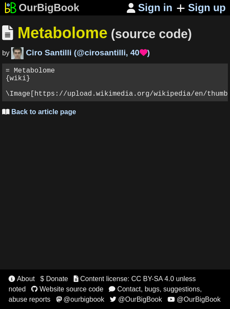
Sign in (150, 7)
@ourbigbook (80, 299)
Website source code (67, 289)
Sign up (201, 7)
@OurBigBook (136, 299)
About (22, 278)
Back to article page (39, 118)
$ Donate (54, 278)
